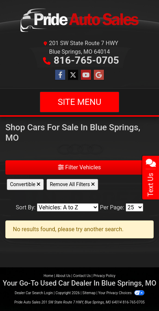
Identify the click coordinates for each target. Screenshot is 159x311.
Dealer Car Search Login (34, 293)
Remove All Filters (72, 184)
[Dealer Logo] (79, 21)
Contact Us (82, 276)
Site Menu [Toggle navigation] (79, 102)
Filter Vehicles (79, 167)
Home (48, 276)
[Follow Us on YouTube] (86, 75)
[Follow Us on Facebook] (60, 75)
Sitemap (89, 293)
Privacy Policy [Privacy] (104, 276)
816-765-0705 (86, 60)
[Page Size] (134, 207)
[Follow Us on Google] (99, 75)
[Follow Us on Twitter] (73, 75)
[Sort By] (67, 207)
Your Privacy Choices (121, 293)
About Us (63, 276)
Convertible (25, 184)
